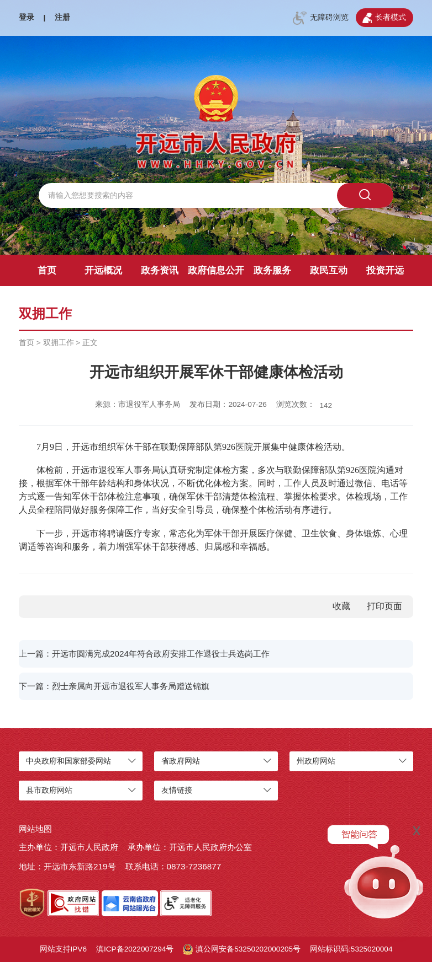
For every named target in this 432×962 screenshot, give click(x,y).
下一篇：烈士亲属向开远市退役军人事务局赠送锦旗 (114, 686)
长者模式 (384, 18)
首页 (47, 270)
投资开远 (385, 270)
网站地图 (35, 829)
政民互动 (328, 270)
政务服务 (272, 270)
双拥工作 (58, 342)
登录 (26, 17)
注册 (62, 17)
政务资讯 (159, 270)
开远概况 (103, 270)
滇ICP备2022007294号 (134, 949)
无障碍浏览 (320, 18)
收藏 (341, 606)
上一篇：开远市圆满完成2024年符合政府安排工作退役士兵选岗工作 (144, 653)
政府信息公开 (216, 270)
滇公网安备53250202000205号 (242, 949)
